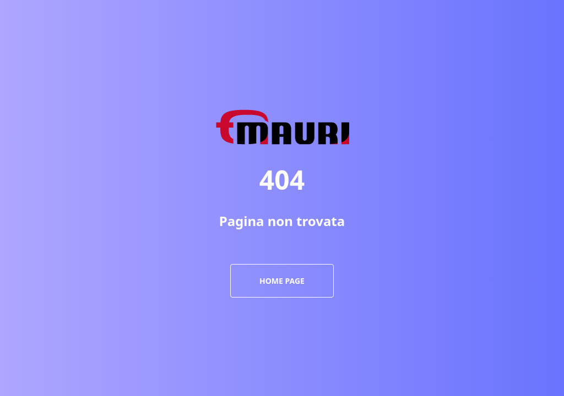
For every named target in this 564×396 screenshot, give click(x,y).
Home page (282, 281)
